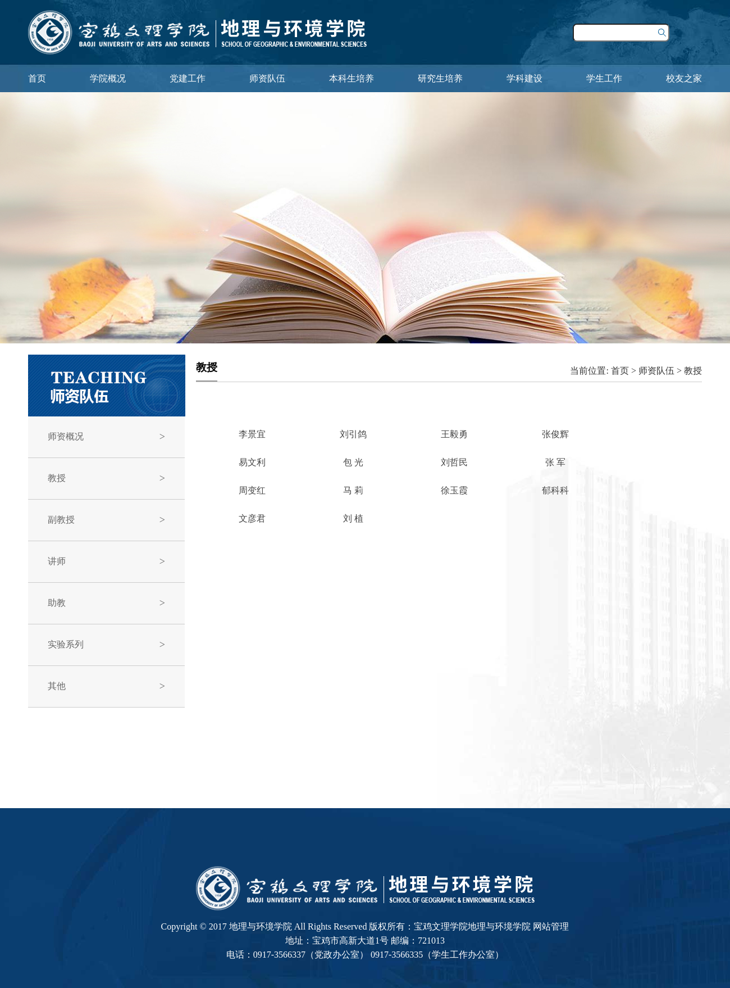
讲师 (57, 561)
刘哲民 (454, 462)
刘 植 (353, 518)
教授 (57, 478)
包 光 (353, 462)
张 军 (555, 462)
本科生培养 (351, 78)
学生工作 (604, 78)
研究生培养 (440, 78)
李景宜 (252, 434)
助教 (57, 603)
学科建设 (524, 78)
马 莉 (353, 490)
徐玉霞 (454, 490)
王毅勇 (454, 434)
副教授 (61, 519)
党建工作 (188, 78)
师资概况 (66, 436)
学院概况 (108, 78)
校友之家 (684, 78)
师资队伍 (267, 78)
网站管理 (551, 926)
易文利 (252, 462)
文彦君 (252, 518)
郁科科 (555, 490)
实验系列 (66, 644)
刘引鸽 (353, 434)
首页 (37, 78)
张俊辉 (555, 434)
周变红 (252, 490)
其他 (57, 686)
